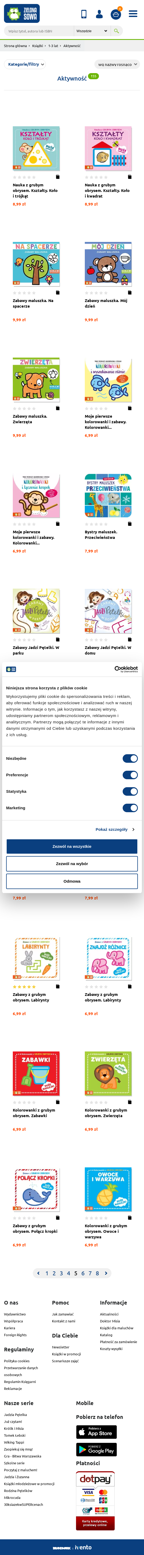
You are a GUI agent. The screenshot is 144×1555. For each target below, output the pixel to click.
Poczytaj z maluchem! (20, 1470)
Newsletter (60, 1347)
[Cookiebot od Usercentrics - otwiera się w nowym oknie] (114, 669)
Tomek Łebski (14, 1435)
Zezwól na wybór (72, 863)
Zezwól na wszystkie (72, 846)
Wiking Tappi (14, 1442)
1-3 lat (53, 45)
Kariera (9, 1328)
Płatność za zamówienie (118, 1341)
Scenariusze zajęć (65, 1361)
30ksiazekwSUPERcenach (23, 1504)
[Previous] (38, 1273)
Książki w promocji (66, 1354)
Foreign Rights (15, 1334)
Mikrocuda (12, 1497)
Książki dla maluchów (116, 1328)
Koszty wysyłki (111, 1348)
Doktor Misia (110, 1321)
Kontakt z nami (63, 1321)
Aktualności (109, 1314)
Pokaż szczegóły (112, 829)
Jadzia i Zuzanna (16, 1476)
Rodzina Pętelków (18, 1490)
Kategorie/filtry (23, 64)
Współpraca (13, 1321)
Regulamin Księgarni (20, 1381)
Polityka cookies (17, 1361)
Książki (37, 45)
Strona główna (15, 45)
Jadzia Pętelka (15, 1414)
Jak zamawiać (63, 1314)
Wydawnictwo (15, 1314)
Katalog (106, 1334)
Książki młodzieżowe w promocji (29, 1483)
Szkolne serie (14, 1463)
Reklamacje (13, 1388)
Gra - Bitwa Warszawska (22, 1456)
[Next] (106, 1273)
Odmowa (71, 881)
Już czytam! (13, 1421)
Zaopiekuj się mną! (18, 1449)
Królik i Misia (14, 1428)
